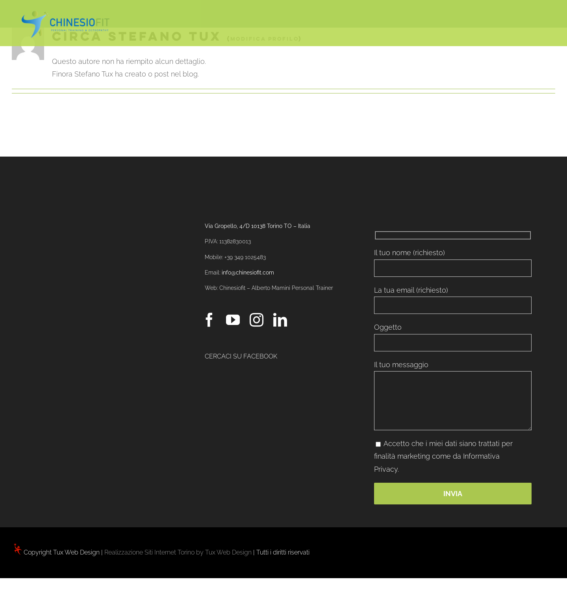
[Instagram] (256, 320)
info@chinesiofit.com (248, 272)
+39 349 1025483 (245, 257)
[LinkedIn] (280, 320)
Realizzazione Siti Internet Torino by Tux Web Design (178, 552)
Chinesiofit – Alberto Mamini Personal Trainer (276, 288)
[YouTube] (233, 320)
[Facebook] (209, 320)
